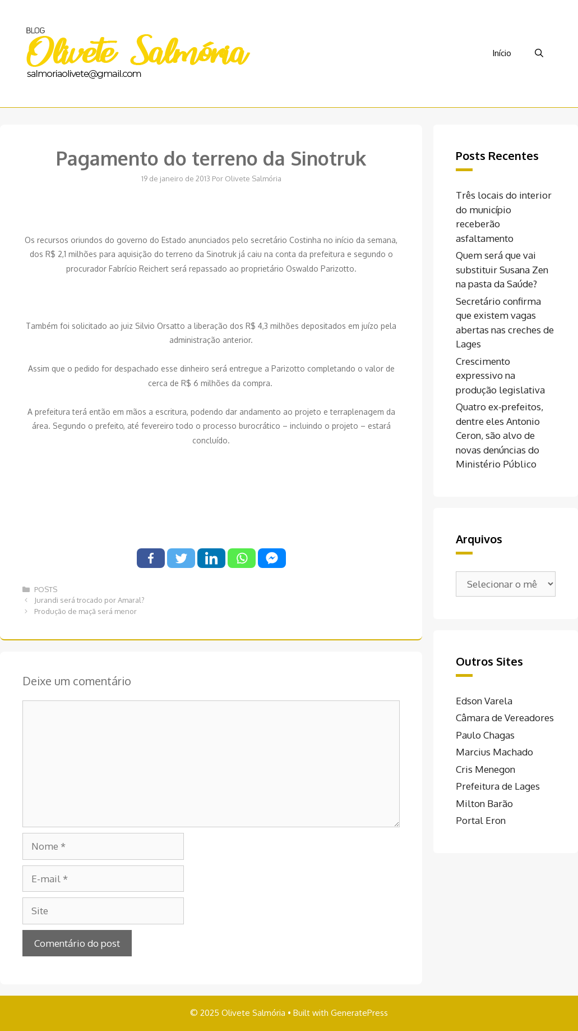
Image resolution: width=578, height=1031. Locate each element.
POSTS (45, 589)
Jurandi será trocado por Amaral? (89, 599)
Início (501, 53)
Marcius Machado (494, 752)
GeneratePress (359, 1012)
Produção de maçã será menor (85, 611)
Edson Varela (484, 701)
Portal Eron (481, 820)
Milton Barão (484, 803)
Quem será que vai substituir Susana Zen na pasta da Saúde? (502, 269)
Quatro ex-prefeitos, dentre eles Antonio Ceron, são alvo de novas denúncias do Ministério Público (499, 435)
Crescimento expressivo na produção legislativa (500, 375)
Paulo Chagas (485, 735)
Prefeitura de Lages (498, 786)
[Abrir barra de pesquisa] (539, 53)
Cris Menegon (485, 769)
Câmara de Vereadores (505, 717)
